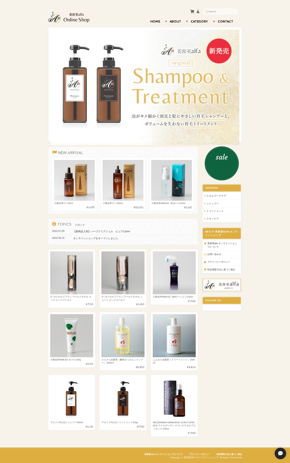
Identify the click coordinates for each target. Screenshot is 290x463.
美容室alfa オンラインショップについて (222, 245)
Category (199, 22)
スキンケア (212, 218)
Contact (225, 22)
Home (155, 22)
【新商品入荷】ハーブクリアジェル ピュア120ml (101, 231)
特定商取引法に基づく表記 (221, 269)
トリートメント (215, 211)
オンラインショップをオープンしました (95, 238)
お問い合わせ (214, 254)
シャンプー (212, 203)
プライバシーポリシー (218, 262)
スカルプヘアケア (216, 196)
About (175, 22)
